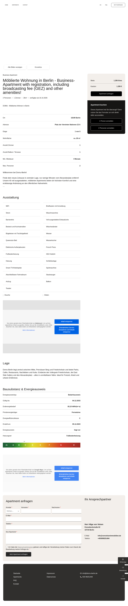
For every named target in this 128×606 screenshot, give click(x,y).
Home (6, 5)
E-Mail (9, 515)
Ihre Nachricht (11, 532)
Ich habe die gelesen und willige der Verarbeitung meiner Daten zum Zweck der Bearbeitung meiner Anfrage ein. (43, 548)
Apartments (15, 5)
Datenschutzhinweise (25, 547)
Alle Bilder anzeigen (15, 67)
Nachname (56, 507)
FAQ (106, 5)
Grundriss (38, 67)
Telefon (9, 524)
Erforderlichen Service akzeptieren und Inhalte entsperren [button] (67, 330)
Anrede (9, 507)
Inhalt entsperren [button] (66, 321)
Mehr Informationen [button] (29, 330)
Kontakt (25, 5)
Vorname (25, 507)
